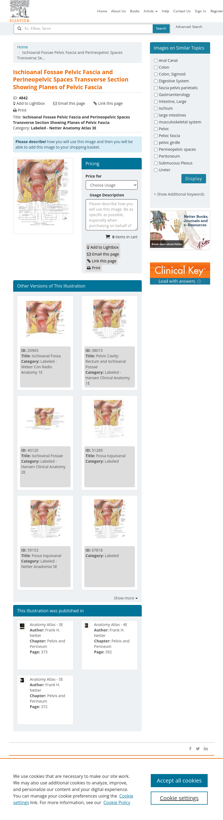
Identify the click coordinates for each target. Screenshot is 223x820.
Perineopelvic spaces (177, 149)
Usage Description (107, 195)
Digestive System (174, 80)
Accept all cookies (179, 780)
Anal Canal (168, 60)
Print (22, 110)
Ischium (166, 108)
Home (102, 11)
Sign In (200, 11)
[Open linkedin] (205, 749)
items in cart (124, 236)
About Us (118, 11)
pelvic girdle (169, 142)
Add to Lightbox (31, 103)
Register (216, 11)
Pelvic (164, 128)
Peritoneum (169, 156)
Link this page (110, 103)
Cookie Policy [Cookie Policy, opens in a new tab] (116, 802)
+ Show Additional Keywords (179, 194)
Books (135, 11)
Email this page (71, 103)
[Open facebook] (190, 749)
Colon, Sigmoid (172, 74)
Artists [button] (151, 11)
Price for (94, 176)
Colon (164, 67)
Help (165, 11)
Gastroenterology (174, 94)
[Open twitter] (198, 749)
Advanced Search (189, 27)
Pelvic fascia (169, 135)
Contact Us (182, 11)
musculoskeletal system (180, 121)
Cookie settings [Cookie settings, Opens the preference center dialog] (179, 798)
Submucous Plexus (176, 163)
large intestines (172, 115)
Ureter (164, 169)
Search (161, 29)
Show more (124, 598)
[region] (111, 789)
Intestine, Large (173, 101)
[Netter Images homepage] (20, 11)
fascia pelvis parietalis (178, 87)
